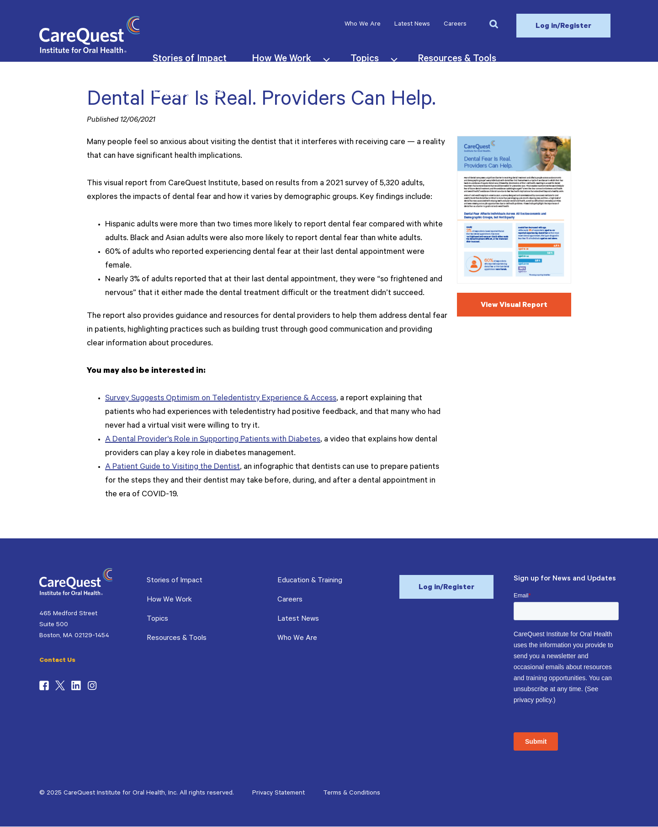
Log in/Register (563, 26)
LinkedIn (76, 685)
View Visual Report (514, 305)
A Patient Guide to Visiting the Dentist (172, 467)
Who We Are (363, 24)
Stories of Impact (174, 581)
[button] (493, 23)
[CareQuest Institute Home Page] (89, 51)
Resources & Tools (177, 638)
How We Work (169, 600)
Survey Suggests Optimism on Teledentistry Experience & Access (220, 398)
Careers (455, 24)
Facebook (44, 685)
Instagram (92, 685)
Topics (157, 619)
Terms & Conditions (351, 793)
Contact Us (57, 661)
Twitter (60, 685)
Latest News (412, 24)
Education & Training (309, 581)
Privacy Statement (278, 793)
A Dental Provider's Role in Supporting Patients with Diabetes (212, 440)
